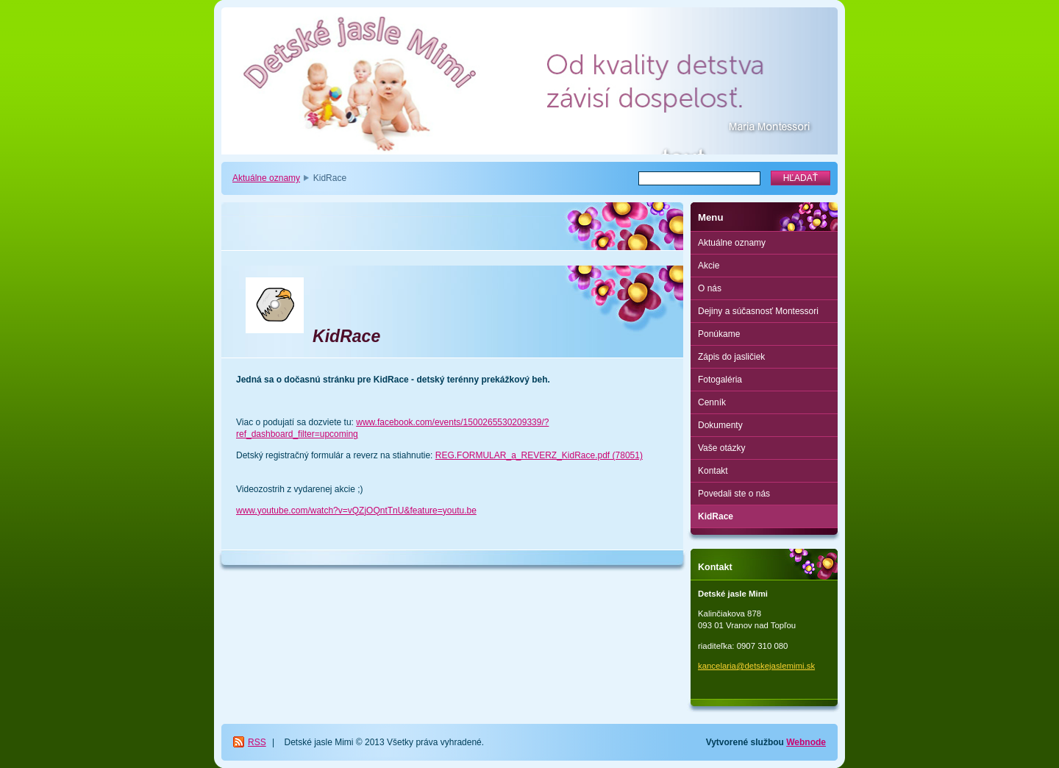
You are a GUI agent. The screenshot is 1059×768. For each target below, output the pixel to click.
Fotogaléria (720, 379)
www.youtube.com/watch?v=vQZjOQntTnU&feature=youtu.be (356, 510)
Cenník (712, 402)
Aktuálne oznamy (266, 178)
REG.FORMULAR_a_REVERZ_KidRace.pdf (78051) (539, 455)
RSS (257, 742)
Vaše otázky (721, 448)
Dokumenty (720, 425)
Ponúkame (719, 334)
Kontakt (713, 471)
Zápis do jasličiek (731, 357)
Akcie (708, 265)
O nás (709, 288)
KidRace (715, 516)
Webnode (806, 742)
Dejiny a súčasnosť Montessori (758, 311)
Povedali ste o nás (734, 493)
